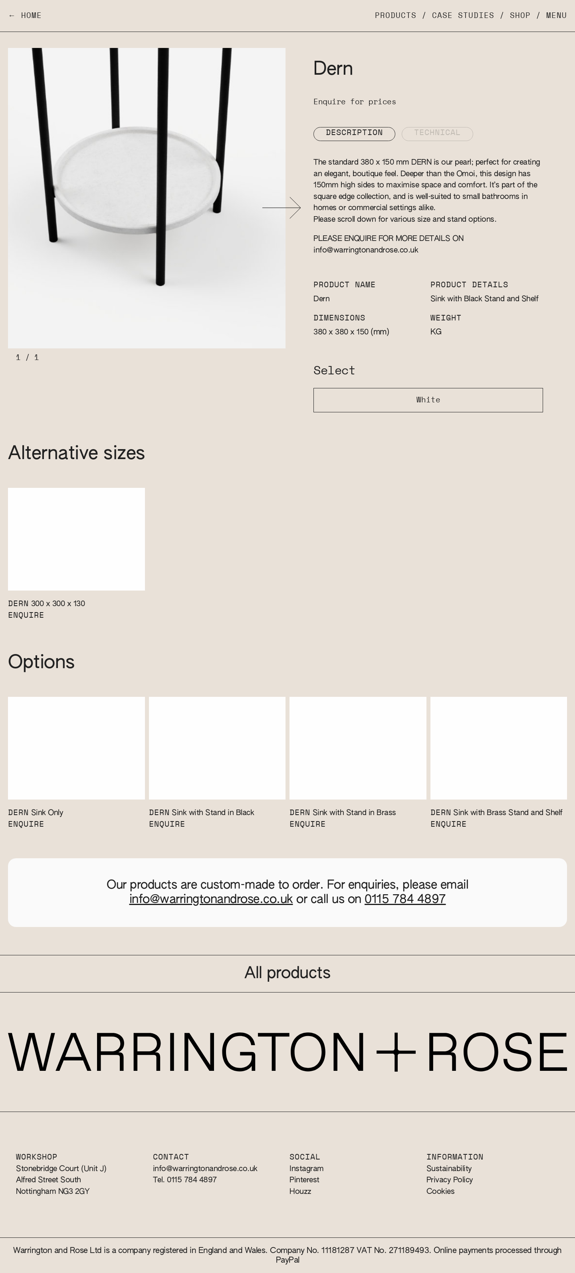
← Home (25, 16)
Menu (556, 16)
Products (395, 16)
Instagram (306, 1169)
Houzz (300, 1191)
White (428, 400)
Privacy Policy (449, 1180)
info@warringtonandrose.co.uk (365, 250)
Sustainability (449, 1169)
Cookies (440, 1191)
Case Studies (463, 16)
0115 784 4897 (405, 900)
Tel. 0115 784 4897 (185, 1180)
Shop (520, 16)
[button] (281, 208)
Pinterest (304, 1180)
